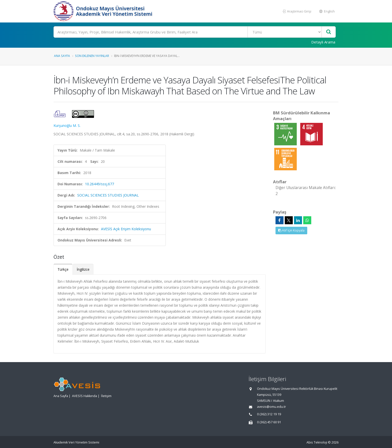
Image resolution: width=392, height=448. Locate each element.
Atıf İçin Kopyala (291, 230)
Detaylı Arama (323, 41)
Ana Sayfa (62, 56)
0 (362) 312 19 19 (269, 414)
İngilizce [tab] (83, 269)
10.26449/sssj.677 (99, 184)
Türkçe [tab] (63, 269)
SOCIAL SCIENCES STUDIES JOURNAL (108, 195)
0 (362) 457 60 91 (269, 422)
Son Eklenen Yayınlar (92, 56)
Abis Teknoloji (316, 442)
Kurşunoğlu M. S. (67, 125)
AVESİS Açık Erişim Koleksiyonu (126, 228)
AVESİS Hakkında (84, 396)
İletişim (106, 396)
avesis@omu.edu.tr (271, 407)
